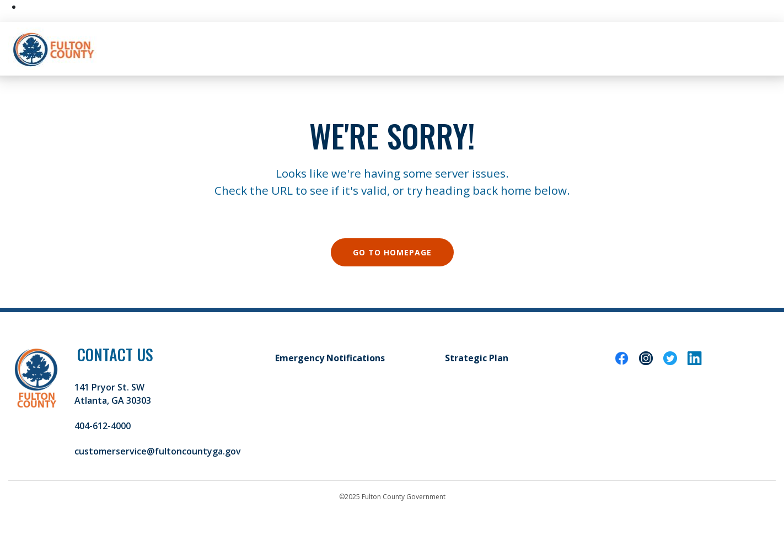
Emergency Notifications (330, 358)
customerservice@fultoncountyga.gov (157, 451)
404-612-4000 (102, 426)
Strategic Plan (476, 358)
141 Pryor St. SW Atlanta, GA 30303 (112, 393)
